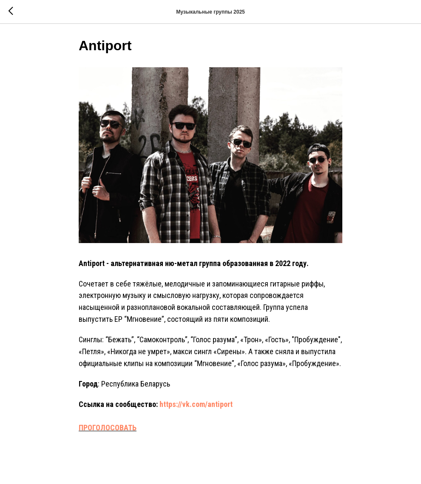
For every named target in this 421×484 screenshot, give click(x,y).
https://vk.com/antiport (196, 406)
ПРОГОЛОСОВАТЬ (108, 430)
